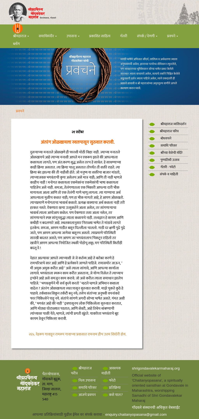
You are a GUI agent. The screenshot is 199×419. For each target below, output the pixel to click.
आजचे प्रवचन (83, 395)
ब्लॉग (16, 44)
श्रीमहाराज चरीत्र (81, 370)
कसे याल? (112, 395)
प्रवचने (20, 111)
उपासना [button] (72, 36)
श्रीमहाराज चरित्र (163, 131)
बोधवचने (159, 138)
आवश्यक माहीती (111, 370)
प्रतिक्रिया (111, 388)
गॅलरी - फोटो (161, 167)
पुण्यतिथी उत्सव (163, 160)
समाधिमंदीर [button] (48, 36)
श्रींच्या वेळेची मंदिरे (165, 153)
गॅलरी (123, 36)
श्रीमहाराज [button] (21, 36)
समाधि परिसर (162, 146)
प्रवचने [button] (172, 36)
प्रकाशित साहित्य (99, 36)
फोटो (108, 381)
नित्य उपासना (83, 381)
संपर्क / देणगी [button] (147, 36)
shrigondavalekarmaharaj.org (156, 368)
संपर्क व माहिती (163, 174)
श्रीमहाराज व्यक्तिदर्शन (167, 124)
